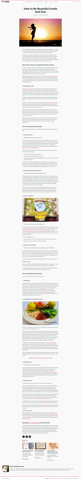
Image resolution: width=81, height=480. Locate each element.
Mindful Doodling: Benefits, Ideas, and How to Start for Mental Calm (52, 452)
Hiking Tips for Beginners (38, 358)
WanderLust (56, 1)
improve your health (29, 163)
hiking (51, 347)
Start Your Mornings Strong (27, 236)
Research (53, 283)
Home (24, 1)
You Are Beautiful (35, 423)
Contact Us (8, 478)
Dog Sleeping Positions (40, 1)
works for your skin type (42, 287)
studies (23, 355)
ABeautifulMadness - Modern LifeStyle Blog (58, 478)
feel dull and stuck (41, 142)
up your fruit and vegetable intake (50, 414)
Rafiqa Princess (25, 458)
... (28, 456)
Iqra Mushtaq (50, 459)
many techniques (44, 293)
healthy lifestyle (48, 331)
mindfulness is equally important (29, 231)
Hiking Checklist (49, 358)
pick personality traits (32, 156)
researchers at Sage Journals (51, 76)
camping (55, 347)
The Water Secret (42, 401)
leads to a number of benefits (49, 387)
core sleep (24, 295)
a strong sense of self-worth (48, 102)
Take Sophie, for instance (27, 88)
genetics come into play (43, 398)
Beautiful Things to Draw (30, 1)
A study (44, 405)
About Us (3, 478)
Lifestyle (47, 1)
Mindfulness (51, 1)
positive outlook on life (40, 229)
